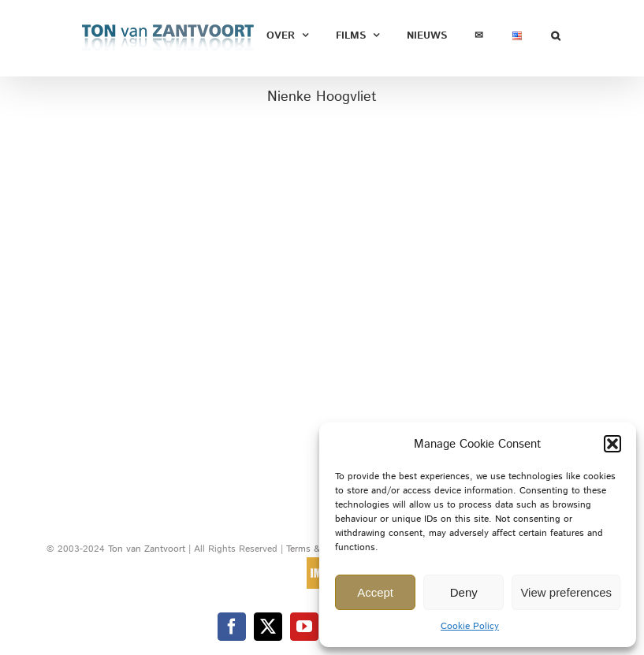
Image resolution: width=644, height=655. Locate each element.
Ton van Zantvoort (146, 549)
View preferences (566, 592)
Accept (375, 592)
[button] (612, 444)
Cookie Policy (470, 626)
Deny (464, 592)
